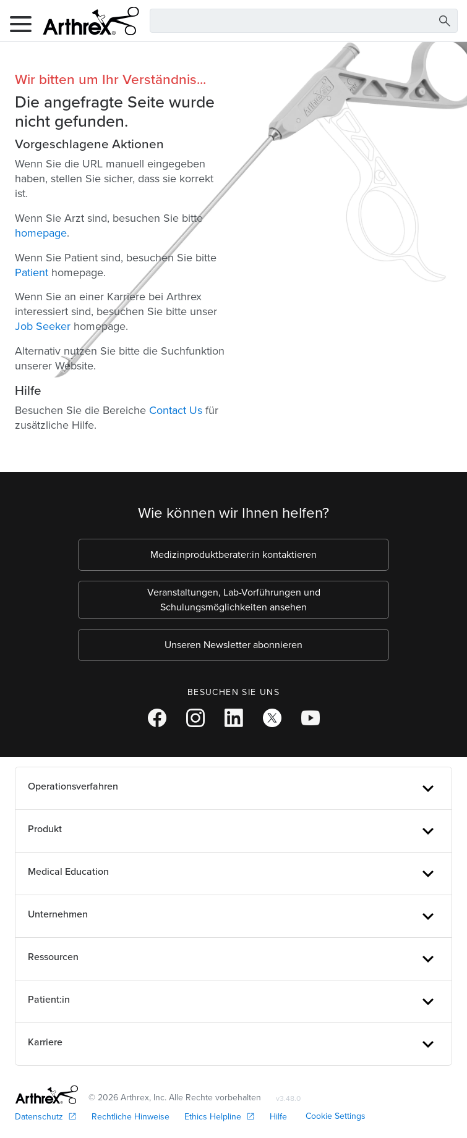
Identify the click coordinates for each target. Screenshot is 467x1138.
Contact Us (175, 410)
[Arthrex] (86, 21)
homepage (41, 233)
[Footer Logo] (47, 1094)
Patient (31, 272)
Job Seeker (43, 326)
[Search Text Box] (304, 21)
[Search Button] (445, 21)
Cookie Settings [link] (336, 1116)
